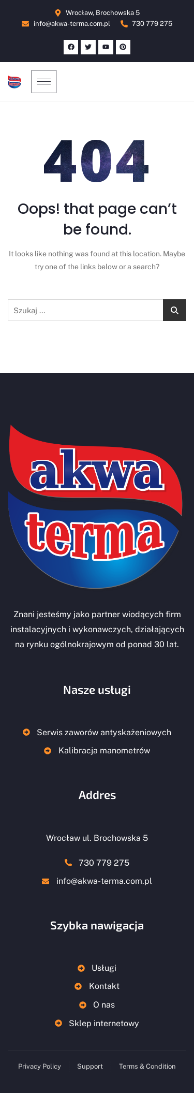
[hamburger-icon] (44, 81)
